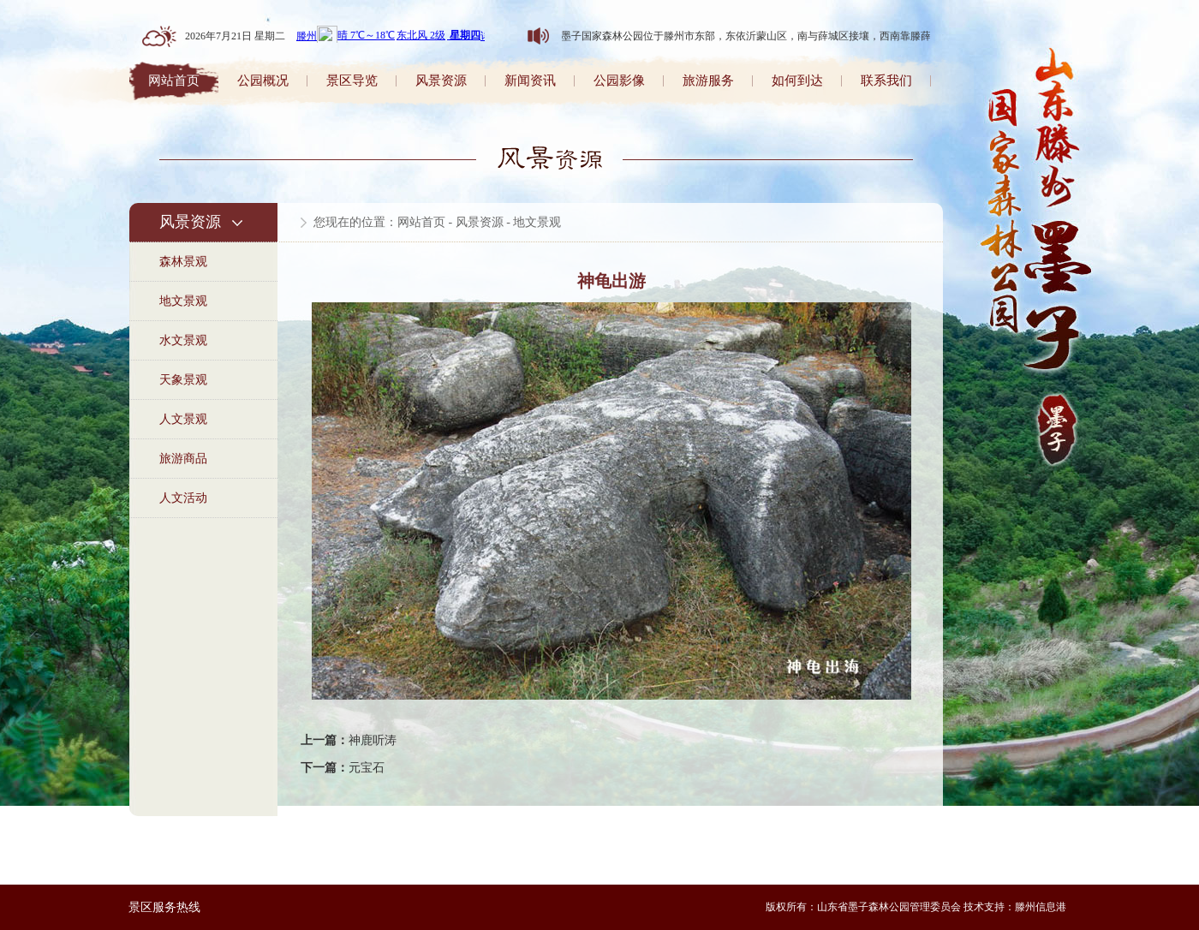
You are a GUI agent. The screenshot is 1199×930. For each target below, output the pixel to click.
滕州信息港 (1040, 907)
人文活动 (183, 498)
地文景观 (183, 301)
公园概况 (263, 80)
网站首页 (174, 80)
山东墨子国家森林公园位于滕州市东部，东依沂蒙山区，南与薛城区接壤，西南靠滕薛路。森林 (758, 36)
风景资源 (441, 80)
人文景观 (183, 419)
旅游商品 (183, 458)
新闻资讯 (530, 80)
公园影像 (619, 80)
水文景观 (183, 340)
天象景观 (183, 379)
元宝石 (367, 767)
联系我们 (886, 80)
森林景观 (183, 261)
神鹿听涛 (373, 740)
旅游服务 (708, 80)
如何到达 (797, 80)
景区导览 (352, 80)
